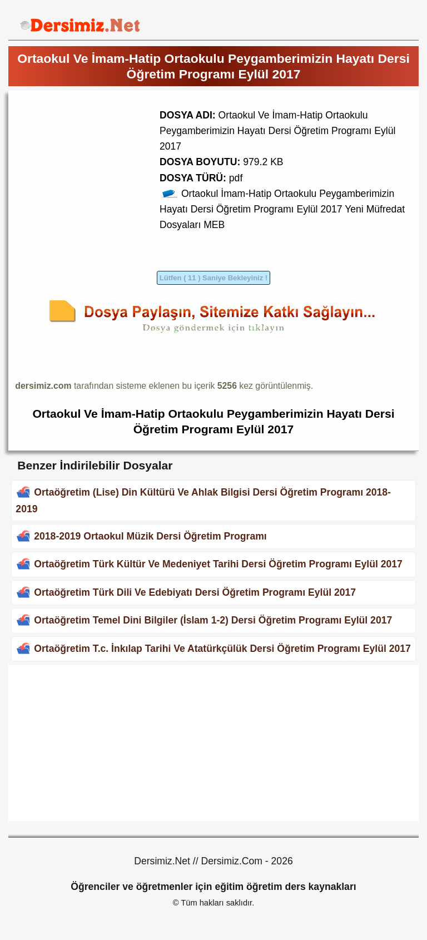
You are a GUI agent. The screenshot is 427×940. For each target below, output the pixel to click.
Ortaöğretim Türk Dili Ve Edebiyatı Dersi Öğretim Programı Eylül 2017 (195, 592)
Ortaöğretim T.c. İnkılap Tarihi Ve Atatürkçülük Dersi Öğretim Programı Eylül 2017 (222, 648)
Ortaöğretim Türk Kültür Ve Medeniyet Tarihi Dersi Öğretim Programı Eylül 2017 (218, 564)
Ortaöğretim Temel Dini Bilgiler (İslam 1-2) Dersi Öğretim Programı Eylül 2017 (213, 620)
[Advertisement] (108, 175)
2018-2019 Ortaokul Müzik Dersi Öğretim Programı (150, 536)
